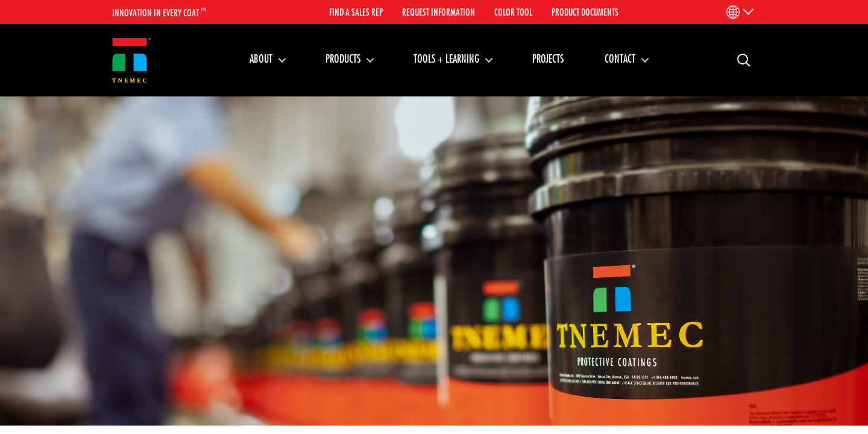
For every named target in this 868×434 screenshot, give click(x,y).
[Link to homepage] (131, 60)
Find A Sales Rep (356, 12)
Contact (620, 58)
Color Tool (513, 12)
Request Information (438, 12)
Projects (548, 58)
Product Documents (585, 12)
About (261, 58)
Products (343, 58)
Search (739, 59)
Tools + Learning (446, 58)
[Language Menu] (739, 12)
